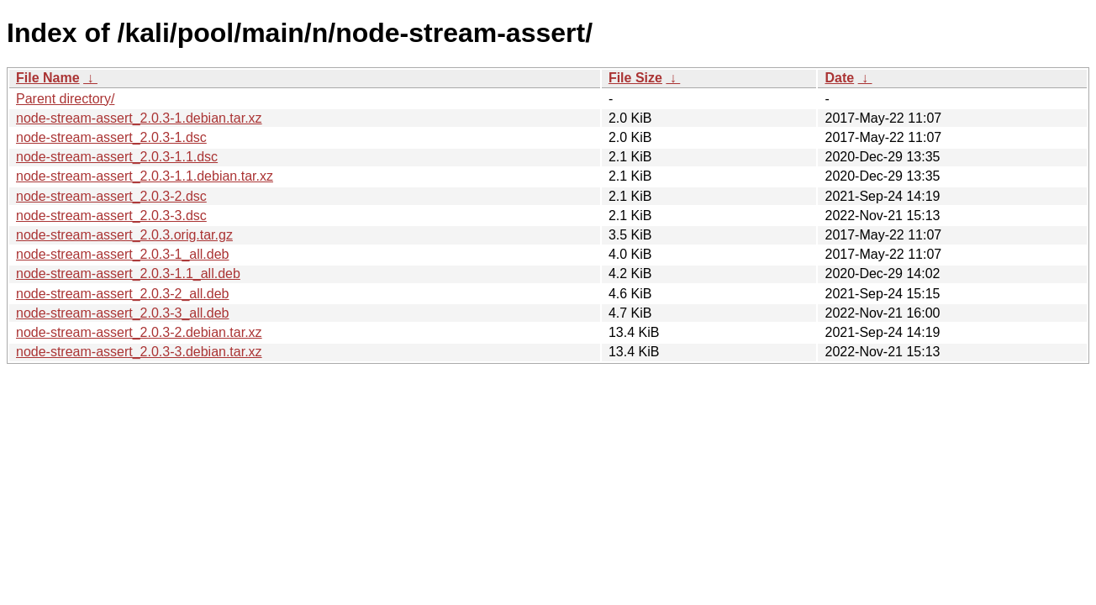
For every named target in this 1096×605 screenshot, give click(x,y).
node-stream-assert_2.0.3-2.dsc (111, 196)
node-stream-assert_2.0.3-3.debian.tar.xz (139, 352)
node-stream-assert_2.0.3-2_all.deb (122, 294)
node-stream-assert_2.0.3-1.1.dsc (117, 157)
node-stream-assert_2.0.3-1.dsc (111, 137)
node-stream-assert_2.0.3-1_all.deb (122, 254)
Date (839, 78)
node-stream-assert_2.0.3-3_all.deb (122, 313)
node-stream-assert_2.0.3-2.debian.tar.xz (139, 332)
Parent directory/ (65, 99)
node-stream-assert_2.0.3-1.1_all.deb (128, 273)
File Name (48, 78)
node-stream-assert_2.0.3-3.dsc (111, 215)
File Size (635, 78)
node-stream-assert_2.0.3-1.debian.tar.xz (139, 118)
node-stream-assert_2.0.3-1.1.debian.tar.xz (144, 176)
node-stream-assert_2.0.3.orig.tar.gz (124, 235)
